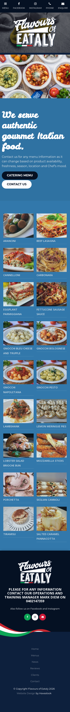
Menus (35, 655)
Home (35, 649)
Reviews (35, 668)
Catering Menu (20, 175)
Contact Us (17, 184)
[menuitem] (35, 649)
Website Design (26, 693)
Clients (35, 675)
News (35, 661)
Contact (34, 681)
